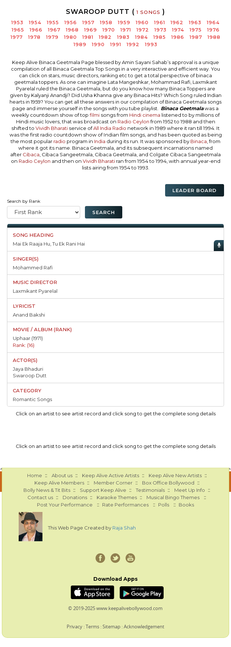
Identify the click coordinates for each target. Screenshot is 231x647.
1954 (35, 22)
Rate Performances (125, 505)
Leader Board (194, 190)
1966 (36, 30)
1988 (214, 37)
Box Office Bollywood (168, 483)
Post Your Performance (65, 505)
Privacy (74, 626)
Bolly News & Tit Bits (46, 490)
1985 (159, 37)
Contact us (40, 497)
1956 (70, 22)
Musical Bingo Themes (173, 497)
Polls (163, 505)
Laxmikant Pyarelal (35, 291)
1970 (109, 30)
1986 (177, 37)
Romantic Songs (32, 399)
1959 (124, 22)
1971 (125, 30)
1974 (178, 30)
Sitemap (111, 626)
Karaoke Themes (117, 497)
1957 (88, 22)
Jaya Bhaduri (28, 369)
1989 (80, 44)
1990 (98, 44)
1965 (18, 30)
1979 (52, 37)
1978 (34, 37)
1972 (143, 30)
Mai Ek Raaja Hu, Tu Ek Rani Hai (49, 244)
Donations (75, 497)
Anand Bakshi (29, 315)
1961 (159, 22)
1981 (87, 37)
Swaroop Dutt (29, 375)
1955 (53, 22)
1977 (17, 37)
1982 (105, 37)
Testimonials (150, 490)
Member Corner (113, 483)
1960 (142, 22)
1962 (177, 22)
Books (186, 505)
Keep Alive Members (59, 483)
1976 (213, 30)
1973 (160, 30)
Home (34, 475)
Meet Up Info (189, 490)
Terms (92, 626)
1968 (72, 30)
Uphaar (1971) (28, 338)
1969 (90, 30)
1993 (151, 44)
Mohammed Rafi (33, 267)
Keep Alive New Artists (175, 475)
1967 (54, 30)
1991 (115, 44)
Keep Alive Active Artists (110, 475)
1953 (17, 22)
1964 (213, 22)
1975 (196, 30)
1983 (123, 37)
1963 (195, 22)
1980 (70, 37)
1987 (196, 37)
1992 (133, 44)
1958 (106, 22)
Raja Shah (124, 528)
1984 (141, 37)
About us (62, 475)
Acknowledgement (144, 626)
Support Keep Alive (103, 490)
